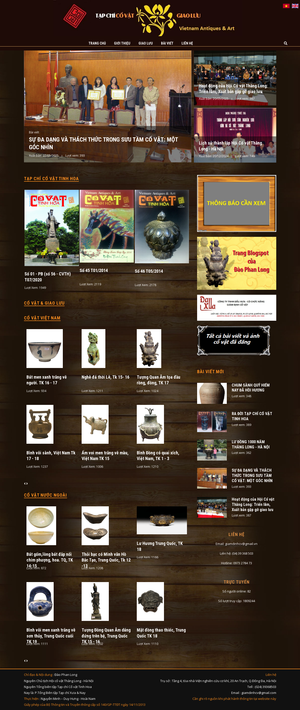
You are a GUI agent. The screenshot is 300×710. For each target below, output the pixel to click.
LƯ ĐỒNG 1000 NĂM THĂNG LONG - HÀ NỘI (251, 444)
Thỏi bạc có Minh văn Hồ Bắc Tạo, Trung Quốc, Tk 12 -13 (106, 560)
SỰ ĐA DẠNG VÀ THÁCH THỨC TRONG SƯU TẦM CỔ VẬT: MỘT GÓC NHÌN (252, 475)
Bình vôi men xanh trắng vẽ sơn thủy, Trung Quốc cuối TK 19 (50, 635)
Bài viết (167, 43)
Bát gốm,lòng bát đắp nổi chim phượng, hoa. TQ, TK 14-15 (49, 560)
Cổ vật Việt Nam (42, 317)
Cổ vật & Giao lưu (44, 303)
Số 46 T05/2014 (149, 271)
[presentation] (25, 484)
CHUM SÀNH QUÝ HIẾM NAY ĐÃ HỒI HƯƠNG (251, 388)
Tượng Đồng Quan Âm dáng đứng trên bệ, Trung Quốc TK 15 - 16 (106, 635)
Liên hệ (187, 43)
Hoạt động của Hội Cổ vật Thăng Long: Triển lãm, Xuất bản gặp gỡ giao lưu (253, 504)
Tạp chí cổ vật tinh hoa (51, 178)
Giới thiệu (122, 43)
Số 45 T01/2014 (94, 270)
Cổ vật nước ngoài (45, 495)
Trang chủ (97, 43)
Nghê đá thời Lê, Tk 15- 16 (105, 377)
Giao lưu (145, 43)
